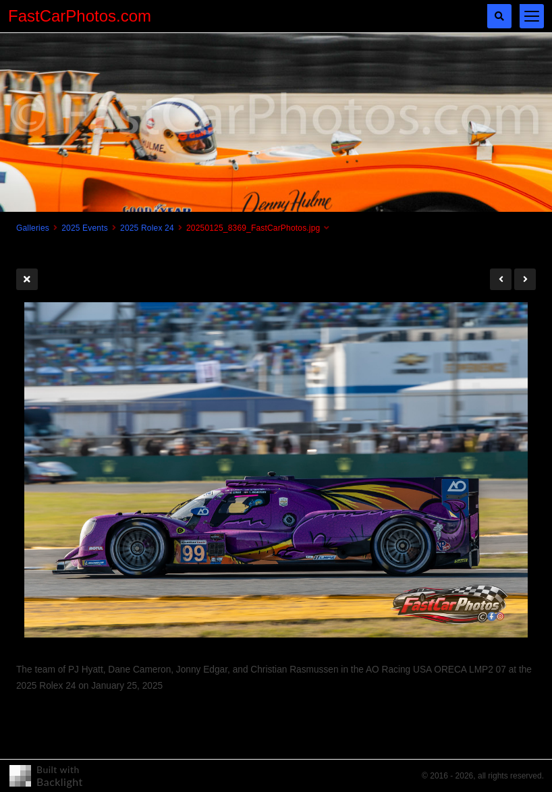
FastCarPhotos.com (79, 16)
